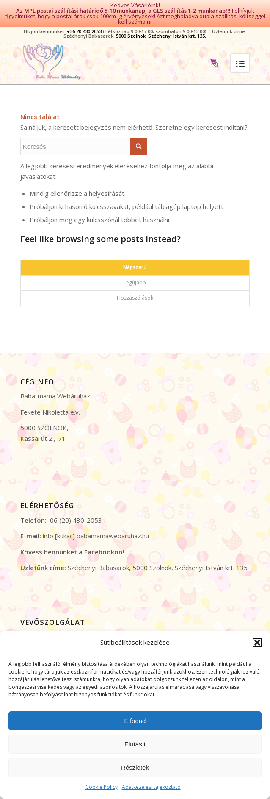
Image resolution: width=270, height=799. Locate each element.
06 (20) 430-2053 (76, 508)
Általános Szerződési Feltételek (66, 623)
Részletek (135, 767)
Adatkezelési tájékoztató (151, 787)
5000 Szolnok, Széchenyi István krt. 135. (161, 24)
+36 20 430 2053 (84, 20)
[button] (257, 642)
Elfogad (135, 720)
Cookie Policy (101, 787)
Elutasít (135, 744)
